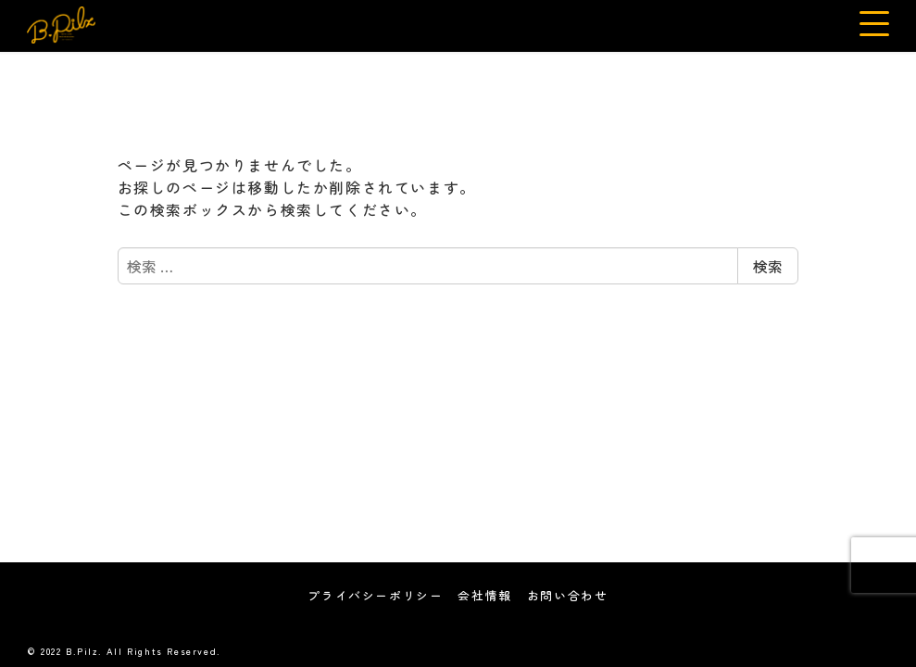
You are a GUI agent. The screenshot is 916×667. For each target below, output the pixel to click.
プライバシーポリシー (375, 595)
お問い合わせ (568, 595)
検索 (768, 266)
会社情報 (484, 595)
